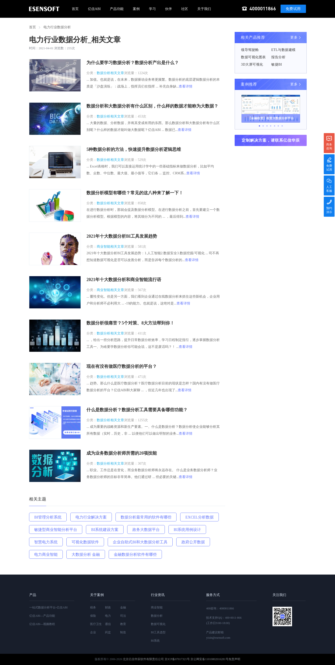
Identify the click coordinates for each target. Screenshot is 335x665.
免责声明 (234, 659)
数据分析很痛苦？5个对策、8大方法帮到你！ (130, 323)
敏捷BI (276, 64)
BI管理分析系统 (48, 517)
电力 (108, 615)
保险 (93, 615)
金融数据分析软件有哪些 (135, 554)
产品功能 (117, 9)
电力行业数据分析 (57, 27)
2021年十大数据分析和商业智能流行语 (123, 279)
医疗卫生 (96, 624)
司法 (123, 615)
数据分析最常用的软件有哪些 (146, 517)
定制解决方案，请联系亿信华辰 (271, 140)
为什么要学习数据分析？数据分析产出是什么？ (132, 62)
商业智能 (157, 607)
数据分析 (157, 615)
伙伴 (168, 9)
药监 (108, 632)
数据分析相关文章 (110, 73)
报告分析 (278, 57)
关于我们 (204, 9)
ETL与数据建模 (283, 50)
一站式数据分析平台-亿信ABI (48, 607)
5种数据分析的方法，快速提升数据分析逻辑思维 (133, 149)
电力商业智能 (46, 554)
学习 (152, 9)
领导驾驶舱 (250, 50)
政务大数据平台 (146, 530)
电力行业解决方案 (91, 517)
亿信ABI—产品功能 (42, 615)
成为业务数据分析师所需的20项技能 (121, 453)
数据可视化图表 (253, 57)
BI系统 (155, 640)
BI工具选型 (158, 632)
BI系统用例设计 (187, 530)
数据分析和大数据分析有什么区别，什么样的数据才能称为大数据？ (152, 106)
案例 (136, 9)
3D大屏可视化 (252, 64)
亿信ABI (94, 9)
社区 (184, 9)
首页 (75, 9)
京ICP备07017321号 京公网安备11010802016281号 (196, 659)
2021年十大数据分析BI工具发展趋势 (121, 236)
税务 (93, 607)
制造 (123, 632)
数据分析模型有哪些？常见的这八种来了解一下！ (134, 192)
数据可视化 (158, 624)
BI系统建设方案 (104, 530)
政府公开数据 (193, 542)
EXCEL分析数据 (199, 517)
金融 (123, 607)
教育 (123, 624)
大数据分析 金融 (86, 554)
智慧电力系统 (46, 542)
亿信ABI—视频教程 (42, 624)
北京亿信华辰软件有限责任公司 (143, 659)
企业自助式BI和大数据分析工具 (140, 542)
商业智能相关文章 (110, 246)
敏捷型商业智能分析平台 (55, 530)
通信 (108, 624)
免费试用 (293, 9)
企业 (93, 632)
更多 (293, 37)
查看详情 (185, 86)
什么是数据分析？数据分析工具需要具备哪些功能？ (137, 409)
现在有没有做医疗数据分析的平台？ (121, 366)
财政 (108, 607)
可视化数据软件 (85, 542)
